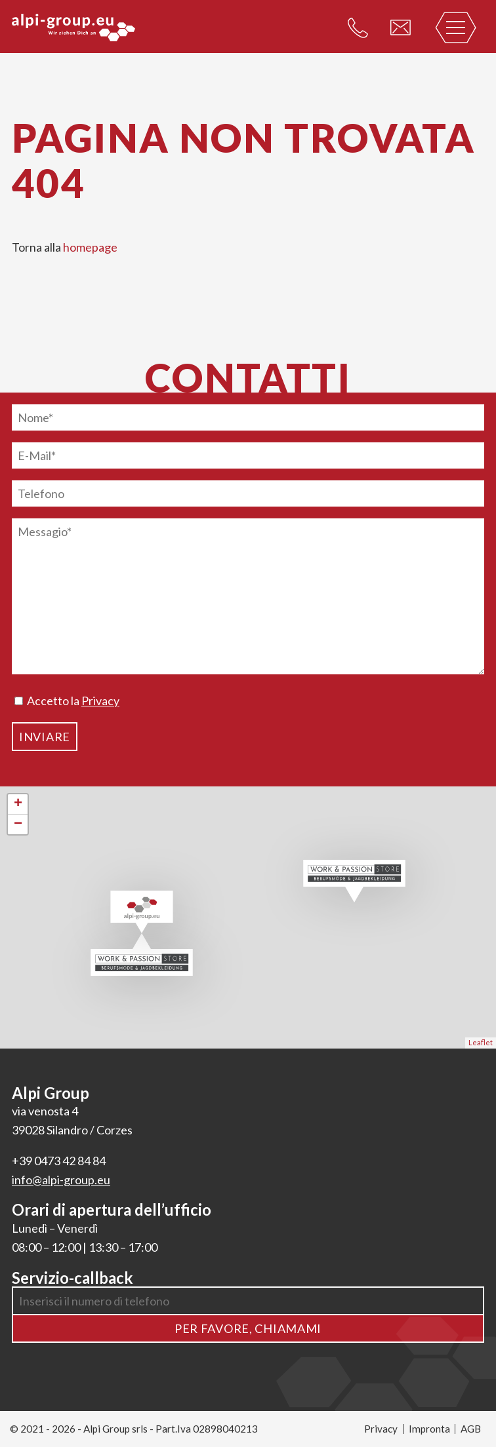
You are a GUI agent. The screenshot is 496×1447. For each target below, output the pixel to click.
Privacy (100, 700)
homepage (90, 247)
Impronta (429, 1429)
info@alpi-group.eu (61, 1179)
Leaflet (480, 1042)
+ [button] (18, 804)
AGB (471, 1429)
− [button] (18, 824)
